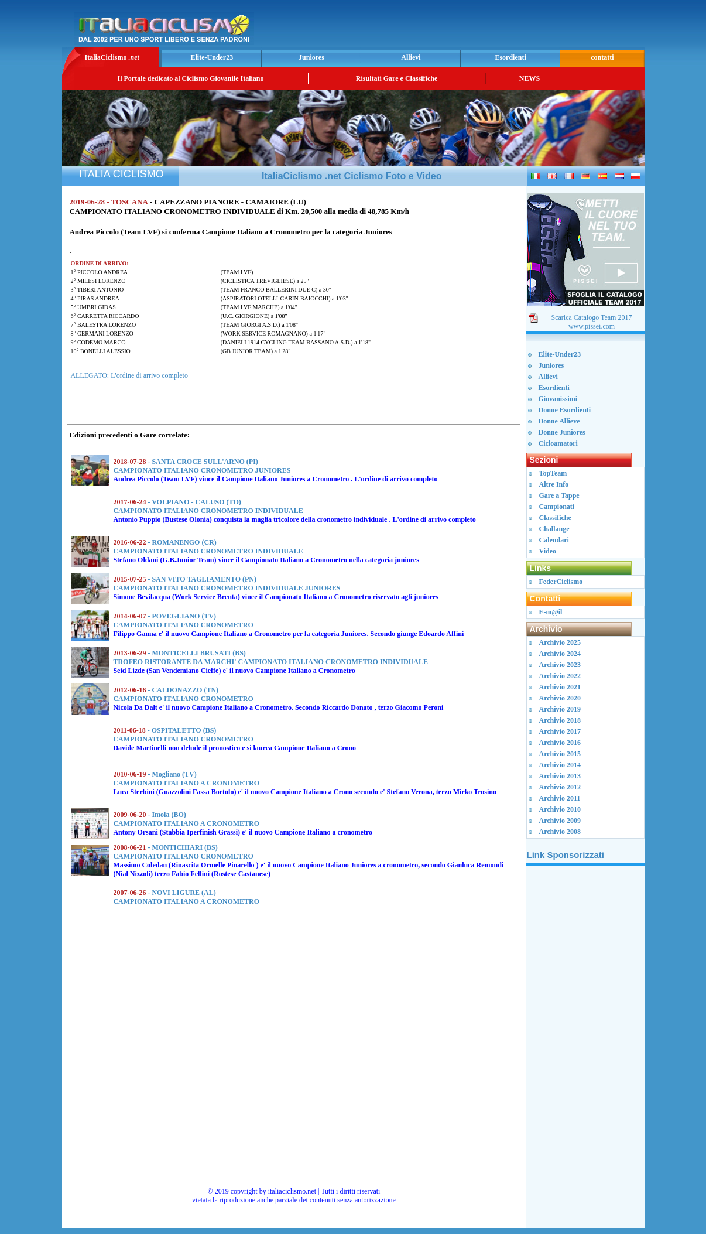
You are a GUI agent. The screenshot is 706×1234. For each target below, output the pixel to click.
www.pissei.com (591, 326)
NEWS (529, 78)
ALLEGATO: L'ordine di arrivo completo (129, 375)
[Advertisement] (505, 27)
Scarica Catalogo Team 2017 (591, 317)
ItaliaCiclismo (111, 57)
